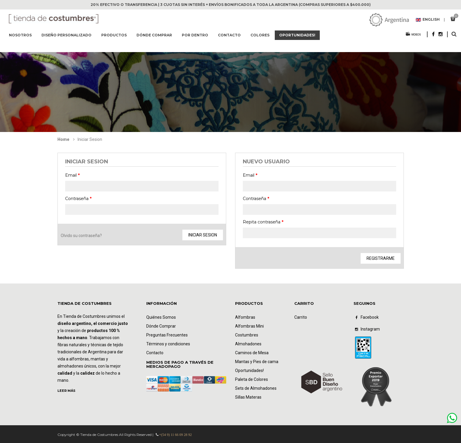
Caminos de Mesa (252, 352)
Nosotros (20, 35)
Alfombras (245, 317)
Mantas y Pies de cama (256, 361)
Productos (114, 35)
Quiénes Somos (161, 317)
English (428, 20)
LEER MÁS (66, 391)
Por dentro (195, 35)
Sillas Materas (248, 397)
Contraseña (78, 198)
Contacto (229, 35)
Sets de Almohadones (256, 388)
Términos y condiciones (168, 343)
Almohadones (248, 343)
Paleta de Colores (251, 379)
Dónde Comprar (161, 326)
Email (72, 175)
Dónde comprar (154, 35)
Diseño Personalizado (66, 35)
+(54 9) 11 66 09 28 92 (175, 434)
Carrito (300, 317)
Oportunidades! (297, 35)
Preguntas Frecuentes (167, 335)
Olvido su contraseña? (81, 235)
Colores (259, 35)
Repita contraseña (263, 222)
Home (63, 139)
